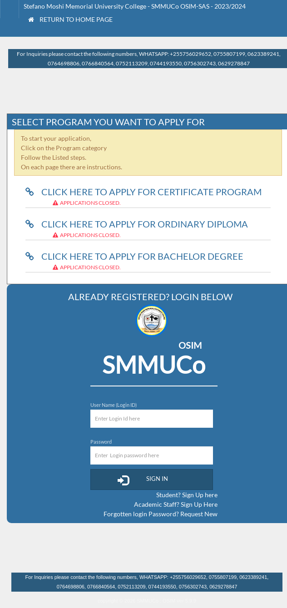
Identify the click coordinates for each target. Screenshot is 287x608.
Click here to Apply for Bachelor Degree (134, 256)
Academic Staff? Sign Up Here (176, 504)
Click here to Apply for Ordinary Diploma (136, 223)
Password (101, 442)
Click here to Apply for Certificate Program (143, 191)
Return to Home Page (70, 19)
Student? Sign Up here (187, 495)
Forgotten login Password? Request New (161, 514)
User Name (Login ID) (113, 405)
